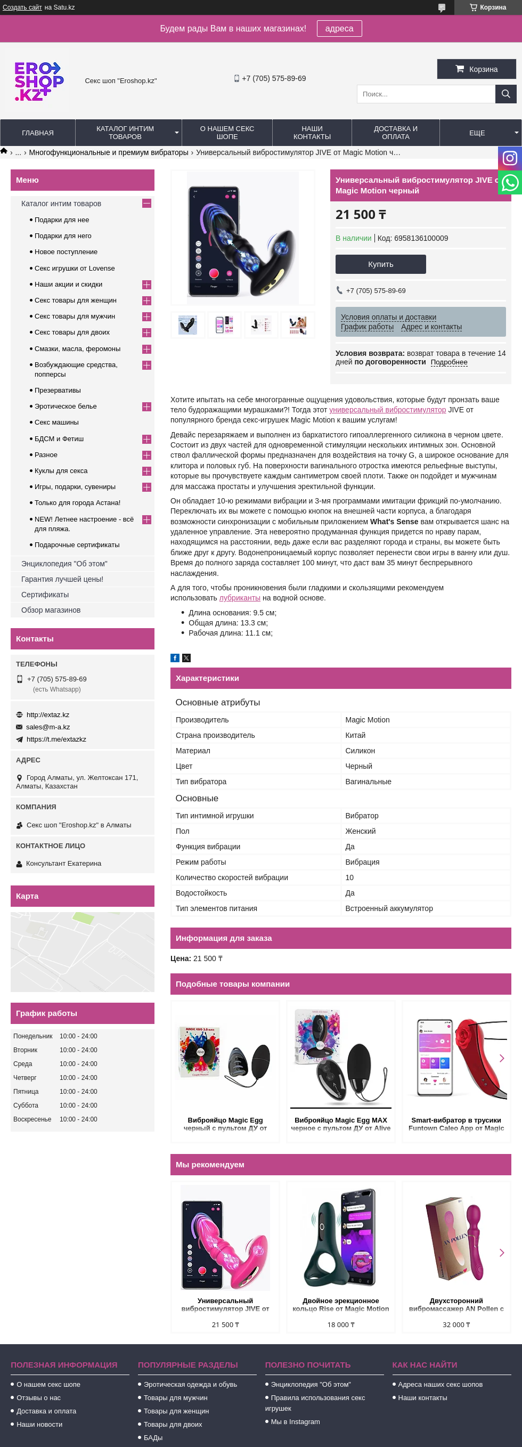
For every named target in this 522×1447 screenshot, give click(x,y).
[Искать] (506, 94)
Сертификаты (45, 594)
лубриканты (239, 598)
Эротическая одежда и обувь (190, 1384)
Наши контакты (312, 133)
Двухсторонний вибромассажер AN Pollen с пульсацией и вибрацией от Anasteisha (456, 1305)
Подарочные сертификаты (77, 545)
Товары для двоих (173, 1424)
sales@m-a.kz (48, 727)
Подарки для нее (62, 220)
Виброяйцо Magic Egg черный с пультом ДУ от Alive (225, 1125)
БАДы (153, 1438)
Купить (380, 264)
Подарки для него (63, 236)
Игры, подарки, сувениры (75, 487)
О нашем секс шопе (227, 133)
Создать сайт (22, 7)
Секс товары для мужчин (75, 316)
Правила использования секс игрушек (315, 1403)
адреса (339, 28)
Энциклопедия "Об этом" (64, 563)
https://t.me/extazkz (56, 739)
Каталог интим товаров (125, 133)
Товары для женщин (176, 1411)
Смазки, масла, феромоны (77, 349)
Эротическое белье (66, 406)
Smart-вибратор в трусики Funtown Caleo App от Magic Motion (456, 1125)
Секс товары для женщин (76, 300)
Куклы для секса (61, 471)
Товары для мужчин (176, 1398)
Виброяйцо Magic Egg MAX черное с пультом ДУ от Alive (340, 1124)
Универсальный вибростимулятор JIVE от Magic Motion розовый (226, 1305)
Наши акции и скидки (68, 284)
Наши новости (39, 1424)
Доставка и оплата (396, 133)
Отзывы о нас (39, 1398)
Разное (46, 455)
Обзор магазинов (50, 610)
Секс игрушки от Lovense (75, 268)
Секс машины (57, 422)
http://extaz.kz (48, 715)
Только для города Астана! (77, 503)
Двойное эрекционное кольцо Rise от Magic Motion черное (340, 1305)
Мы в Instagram (295, 1422)
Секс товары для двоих (72, 332)
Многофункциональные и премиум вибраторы (109, 152)
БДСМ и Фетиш (59, 439)
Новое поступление (66, 252)
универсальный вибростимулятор (387, 409)
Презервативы (58, 390)
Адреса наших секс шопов (440, 1384)
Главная (38, 133)
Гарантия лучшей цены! (62, 579)
